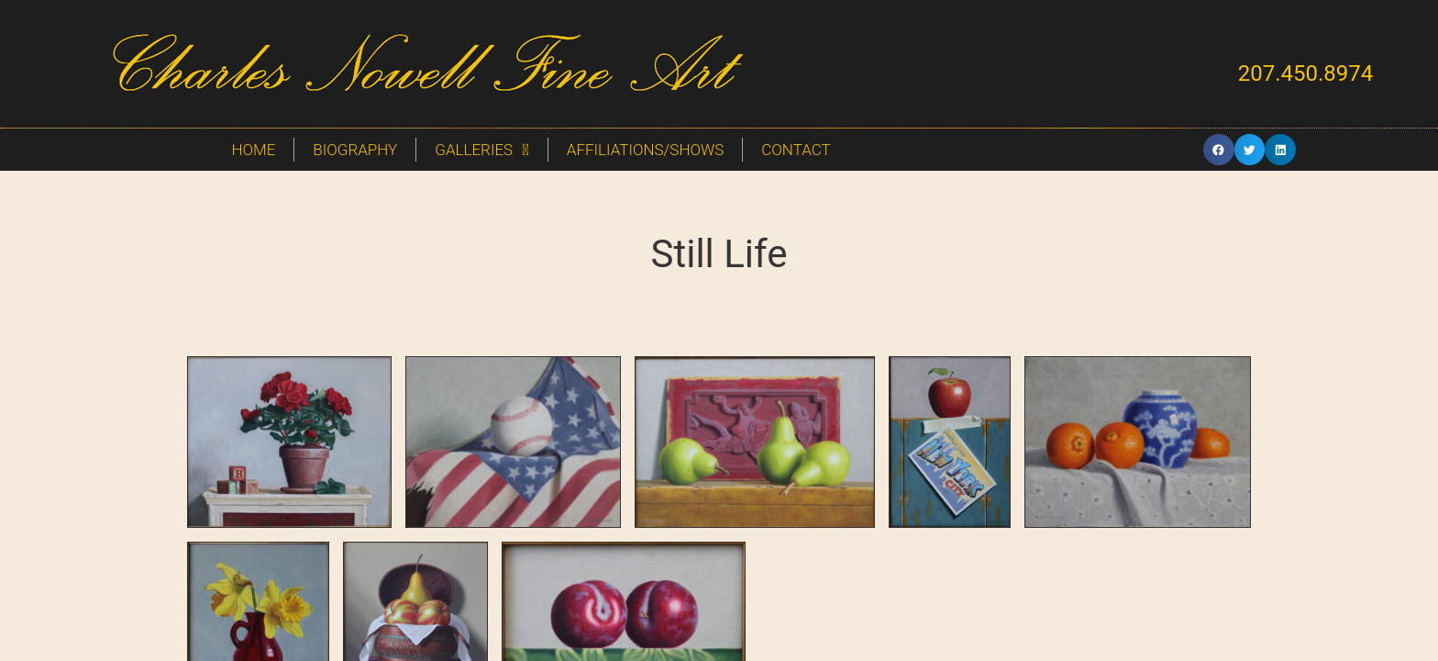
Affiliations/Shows (645, 149)
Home (253, 149)
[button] (1218, 149)
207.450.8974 (1306, 73)
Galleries (482, 150)
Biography (355, 149)
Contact (795, 149)
